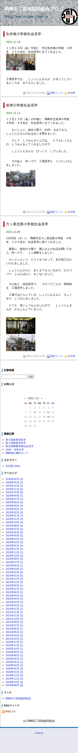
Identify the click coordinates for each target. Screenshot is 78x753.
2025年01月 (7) (14, 515)
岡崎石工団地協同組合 (18, 698)
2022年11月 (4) (14, 578)
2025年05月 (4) (14, 505)
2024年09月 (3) (14, 525)
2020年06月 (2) (14, 658)
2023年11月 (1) (14, 552)
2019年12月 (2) (14, 675)
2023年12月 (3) (14, 548)
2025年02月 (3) (14, 512)
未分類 (71, 92)
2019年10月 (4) (14, 682)
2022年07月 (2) (14, 588)
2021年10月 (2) (14, 618)
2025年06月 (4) (14, 502)
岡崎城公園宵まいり (17, 452)
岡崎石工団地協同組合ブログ (34, 8)
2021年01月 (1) (14, 638)
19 (48, 417)
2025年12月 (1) (14, 485)
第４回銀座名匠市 (16, 439)
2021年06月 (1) (14, 628)
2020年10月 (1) (14, 648)
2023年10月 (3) (14, 555)
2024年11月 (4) (14, 518)
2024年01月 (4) (14, 545)
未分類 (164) (13, 465)
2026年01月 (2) (14, 482)
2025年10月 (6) (14, 492)
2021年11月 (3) (14, 615)
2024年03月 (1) (14, 538)
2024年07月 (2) (14, 528)
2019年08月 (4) (14, 685)
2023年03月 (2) (14, 568)
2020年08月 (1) (14, 655)
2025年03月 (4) (14, 509)
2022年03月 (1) (14, 602)
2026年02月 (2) (14, 479)
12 (48, 412)
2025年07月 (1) (14, 498)
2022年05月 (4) (14, 595)
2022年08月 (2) (14, 585)
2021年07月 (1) (14, 625)
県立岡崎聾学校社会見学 (20, 446)
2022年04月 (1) (14, 598)
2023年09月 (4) (14, 558)
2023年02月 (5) (14, 572)
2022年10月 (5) (14, 582)
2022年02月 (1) (14, 605)
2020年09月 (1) (14, 652)
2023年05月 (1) (14, 565)
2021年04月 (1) (14, 635)
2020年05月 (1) (14, 662)
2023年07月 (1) (14, 562)
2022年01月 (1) (14, 608)
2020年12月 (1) (14, 641)
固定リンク (56, 92)
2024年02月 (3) (14, 542)
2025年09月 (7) (14, 495)
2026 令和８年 (15, 449)
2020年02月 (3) (14, 668)
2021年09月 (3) (14, 621)
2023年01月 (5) (14, 575)
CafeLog (39, 733)
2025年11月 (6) (14, 489)
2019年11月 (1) (14, 678)
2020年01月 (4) (14, 671)
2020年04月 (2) (14, 665)
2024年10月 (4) (14, 522)
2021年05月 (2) (14, 632)
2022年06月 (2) (14, 592)
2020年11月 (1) (14, 645)
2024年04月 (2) (14, 535)
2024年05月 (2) (14, 532)
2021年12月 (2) (14, 612)
